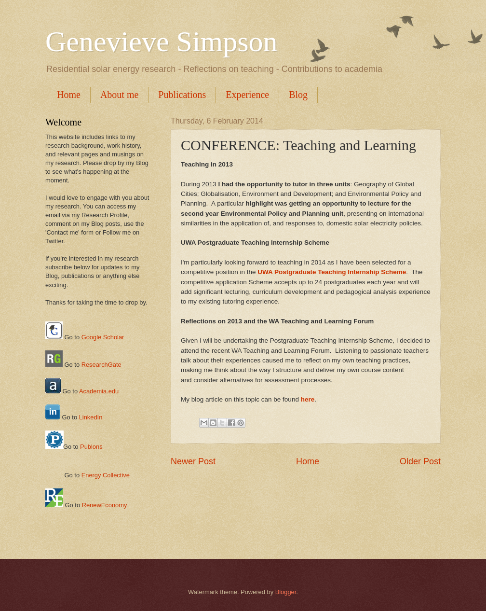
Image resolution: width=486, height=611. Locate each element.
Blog (298, 94)
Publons (91, 446)
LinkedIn (91, 417)
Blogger (286, 592)
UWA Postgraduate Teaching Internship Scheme (331, 272)
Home (69, 94)
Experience (247, 94)
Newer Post (193, 461)
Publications (182, 94)
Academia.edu (99, 391)
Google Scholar (102, 337)
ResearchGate (101, 364)
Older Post (420, 461)
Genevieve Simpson (161, 41)
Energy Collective (105, 475)
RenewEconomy (104, 505)
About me (119, 94)
